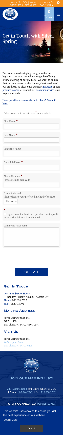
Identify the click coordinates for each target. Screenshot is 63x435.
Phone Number (13, 176)
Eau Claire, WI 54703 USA (18, 345)
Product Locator (49, 14)
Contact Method (12, 193)
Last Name (10, 135)
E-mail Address (13, 163)
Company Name (12, 149)
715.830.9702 (48, 392)
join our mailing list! (31, 378)
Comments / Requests (15, 225)
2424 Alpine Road (14, 342)
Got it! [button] (31, 428)
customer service (45, 90)
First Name (11, 122)
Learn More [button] (10, 419)
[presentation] (31, 257)
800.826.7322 (19, 300)
